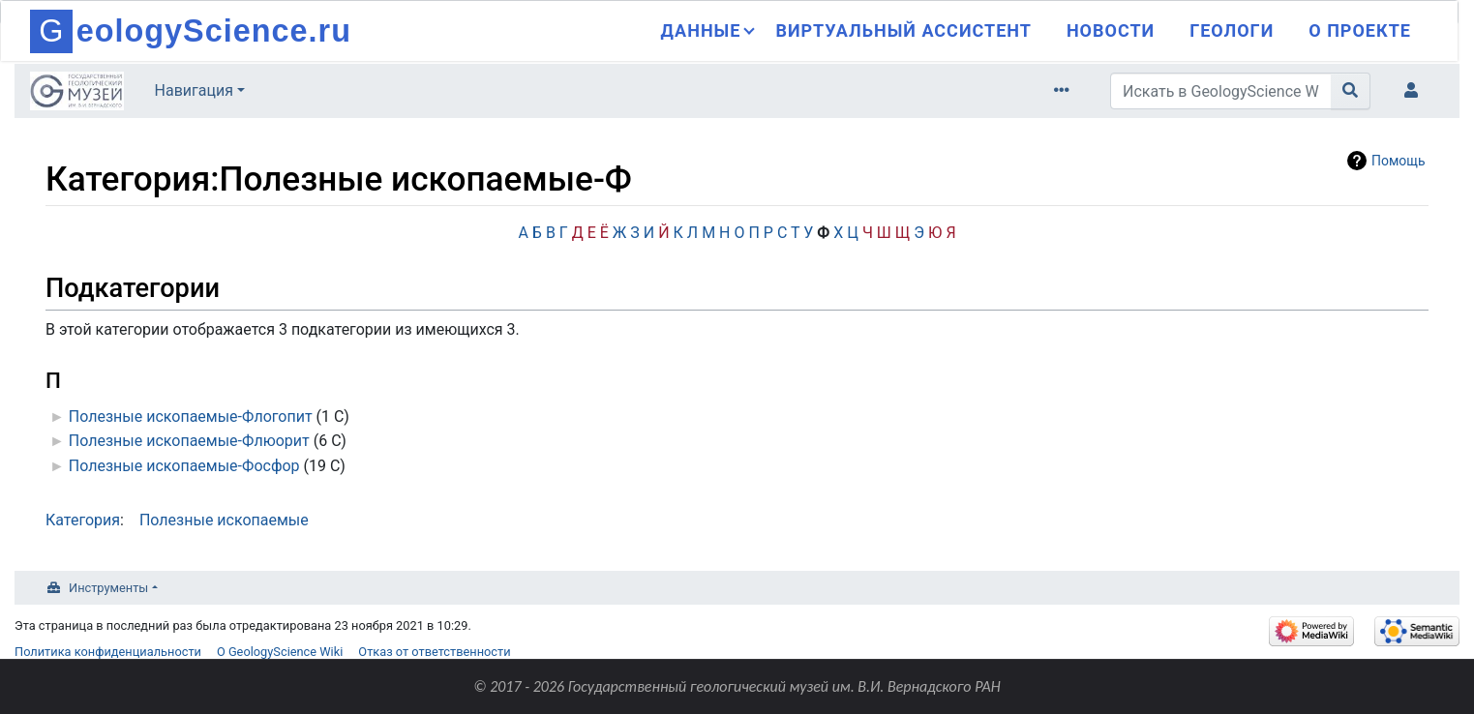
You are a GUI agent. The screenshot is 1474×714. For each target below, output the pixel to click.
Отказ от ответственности (434, 651)
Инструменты (108, 587)
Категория (82, 520)
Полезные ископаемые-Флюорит (189, 440)
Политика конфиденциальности (108, 651)
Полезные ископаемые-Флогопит (191, 416)
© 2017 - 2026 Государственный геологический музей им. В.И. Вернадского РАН (737, 686)
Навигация (194, 90)
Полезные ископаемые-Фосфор (184, 466)
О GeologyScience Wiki (280, 651)
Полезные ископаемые (224, 520)
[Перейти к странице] (1350, 91)
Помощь (1398, 160)
